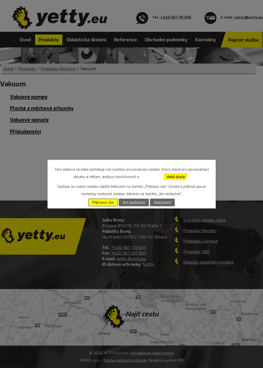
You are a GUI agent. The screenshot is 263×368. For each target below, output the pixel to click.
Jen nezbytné (134, 202)
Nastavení (162, 202)
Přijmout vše (103, 202)
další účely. (176, 176)
